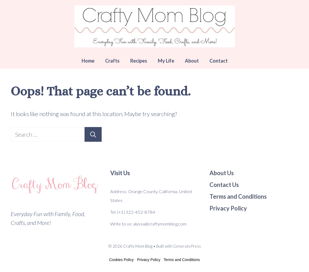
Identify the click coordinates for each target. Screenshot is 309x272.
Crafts (112, 61)
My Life (166, 61)
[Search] (93, 134)
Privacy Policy (148, 260)
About (192, 61)
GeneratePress (187, 246)
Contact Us (224, 184)
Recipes (138, 61)
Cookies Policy (121, 260)
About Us (221, 173)
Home (88, 61)
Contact (218, 61)
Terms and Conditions (182, 260)
